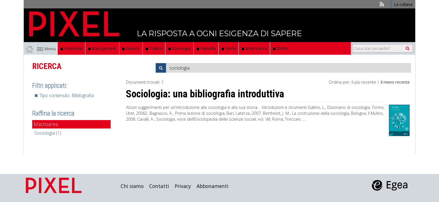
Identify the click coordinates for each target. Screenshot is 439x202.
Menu (46, 48)
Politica (154, 48)
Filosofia (206, 48)
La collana (403, 4)
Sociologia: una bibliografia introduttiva (205, 94)
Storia (228, 48)
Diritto (280, 48)
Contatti (159, 186)
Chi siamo (132, 186)
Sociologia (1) (47, 133)
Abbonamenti (212, 186)
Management (102, 48)
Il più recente (364, 82)
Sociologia (179, 48)
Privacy (183, 186)
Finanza (131, 48)
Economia (71, 48)
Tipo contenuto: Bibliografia (64, 95)
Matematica (254, 48)
